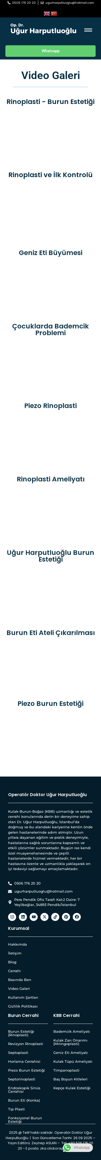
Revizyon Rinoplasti (25, 1044)
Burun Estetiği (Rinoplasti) (21, 1033)
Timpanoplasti (66, 1070)
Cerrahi (14, 971)
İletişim (15, 953)
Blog (12, 962)
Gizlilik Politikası (23, 1006)
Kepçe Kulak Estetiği (71, 1088)
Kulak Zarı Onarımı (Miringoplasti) (70, 1042)
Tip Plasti (16, 1109)
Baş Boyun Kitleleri (70, 1079)
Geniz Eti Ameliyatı (70, 1052)
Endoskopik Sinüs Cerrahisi (24, 1090)
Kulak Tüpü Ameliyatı (72, 1061)
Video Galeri (19, 988)
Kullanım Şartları (23, 997)
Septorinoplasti (21, 1079)
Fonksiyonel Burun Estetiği (25, 1120)
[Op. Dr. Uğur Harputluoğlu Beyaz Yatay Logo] (43, 29)
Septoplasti (18, 1052)
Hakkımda (17, 944)
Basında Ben (19, 980)
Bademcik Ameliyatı (71, 1031)
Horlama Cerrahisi (24, 1061)
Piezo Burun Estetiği (26, 1070)
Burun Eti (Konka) (24, 1100)
